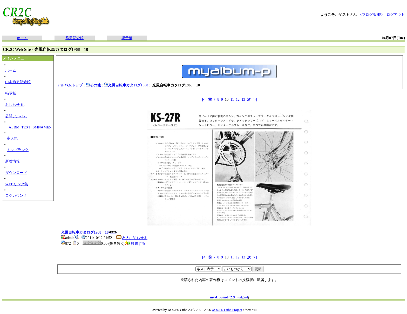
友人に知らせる (131, 238)
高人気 (12, 138)
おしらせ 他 (14, 105)
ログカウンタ (16, 195)
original (243, 297)
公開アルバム (16, 116)
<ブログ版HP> (371, 14)
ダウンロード (16, 172)
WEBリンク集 (16, 184)
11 (232, 99)
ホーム (22, 38)
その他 (93, 85)
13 (243, 99)
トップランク (18, 150)
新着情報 (12, 161)
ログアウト (395, 14)
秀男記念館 (74, 38)
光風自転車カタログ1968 (126, 85)
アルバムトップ (70, 85)
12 (238, 99)
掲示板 (126, 38)
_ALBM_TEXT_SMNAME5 (29, 127)
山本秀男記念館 (18, 82)
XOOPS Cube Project (227, 310)
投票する (135, 243)
